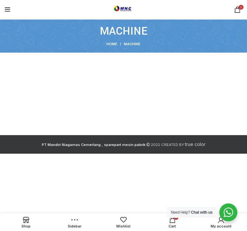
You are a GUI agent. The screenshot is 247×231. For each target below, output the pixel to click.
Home (111, 44)
